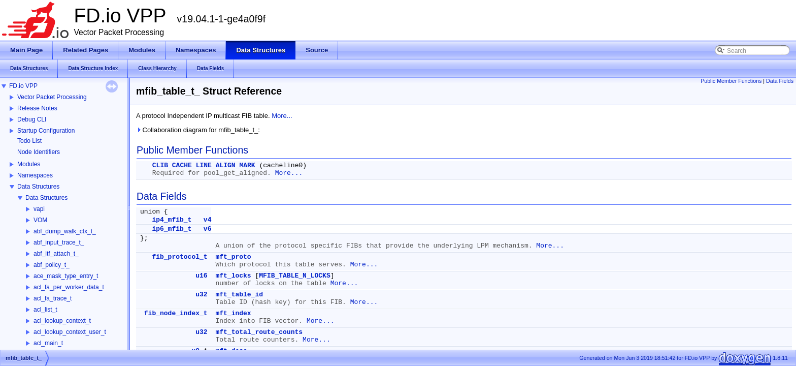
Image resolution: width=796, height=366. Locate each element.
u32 (201, 294)
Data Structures (38, 186)
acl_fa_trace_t (53, 298)
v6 (208, 229)
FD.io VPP (23, 85)
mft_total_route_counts (259, 332)
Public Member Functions (731, 81)
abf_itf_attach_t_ (56, 253)
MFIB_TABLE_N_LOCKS (294, 276)
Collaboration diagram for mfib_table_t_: (198, 130)
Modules (28, 164)
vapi (39, 208)
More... (282, 115)
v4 (208, 220)
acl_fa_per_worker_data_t (69, 287)
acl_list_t (45, 309)
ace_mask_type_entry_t (66, 276)
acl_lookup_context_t (62, 320)
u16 (201, 276)
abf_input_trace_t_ (59, 242)
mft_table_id (239, 294)
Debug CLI (31, 119)
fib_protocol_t (179, 257)
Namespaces (35, 175)
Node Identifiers (38, 152)
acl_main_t (48, 343)
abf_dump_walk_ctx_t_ (65, 231)
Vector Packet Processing (52, 97)
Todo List (29, 140)
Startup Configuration (46, 130)
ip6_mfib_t (171, 229)
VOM (40, 220)
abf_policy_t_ (52, 264)
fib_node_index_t (176, 313)
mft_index (233, 313)
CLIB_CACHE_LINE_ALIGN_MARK (203, 165)
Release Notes (37, 108)
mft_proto (233, 257)
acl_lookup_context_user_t (70, 332)
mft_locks (233, 276)
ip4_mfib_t (171, 220)
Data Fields (779, 81)
